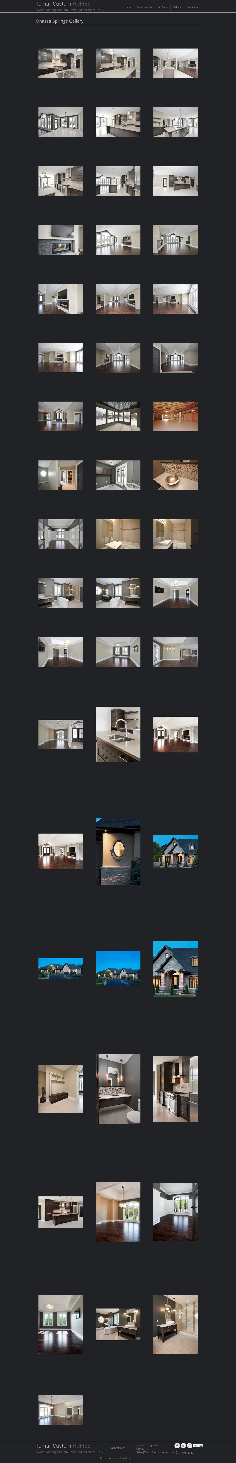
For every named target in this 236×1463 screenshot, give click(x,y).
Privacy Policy (117, 1447)
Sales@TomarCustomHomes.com (155, 1452)
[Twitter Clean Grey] (183, 1445)
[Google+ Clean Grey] (189, 1445)
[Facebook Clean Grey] (177, 1445)
